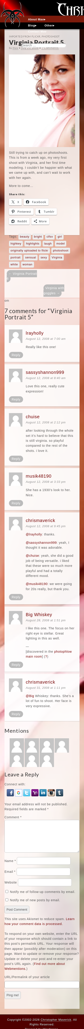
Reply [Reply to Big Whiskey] (16, 665)
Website (10, 888)
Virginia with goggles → (53, 290)
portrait (16, 257)
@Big (30, 696)
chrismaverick (40, 520)
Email (9, 877)
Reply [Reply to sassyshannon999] (16, 399)
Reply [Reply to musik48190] (16, 503)
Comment (13, 817)
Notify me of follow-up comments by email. (42, 897)
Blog (31, 25)
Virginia (57, 257)
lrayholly (35, 333)
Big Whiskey (39, 614)
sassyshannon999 (45, 372)
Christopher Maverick (56, 1019)
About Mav (36, 19)
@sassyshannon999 (41, 542)
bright (38, 236)
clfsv (50, 236)
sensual (30, 257)
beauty (24, 236)
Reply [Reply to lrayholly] (16, 355)
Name (10, 866)
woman (27, 264)
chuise (33, 416)
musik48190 (39, 476)
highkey (16, 243)
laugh (48, 243)
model (60, 243)
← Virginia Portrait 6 (22, 276)
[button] (11, 792)
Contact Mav (37, 31)
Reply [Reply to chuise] (16, 459)
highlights (32, 243)
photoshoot (60, 250)
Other (49, 25)
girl (60, 236)
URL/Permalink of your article (27, 982)
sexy (44, 257)
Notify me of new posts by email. (35, 905)
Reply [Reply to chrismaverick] (16, 597)
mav (15, 48)
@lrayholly (34, 534)
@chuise (32, 555)
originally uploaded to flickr (29, 250)
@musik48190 (36, 584)
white (14, 264)
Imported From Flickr (25, 36)
